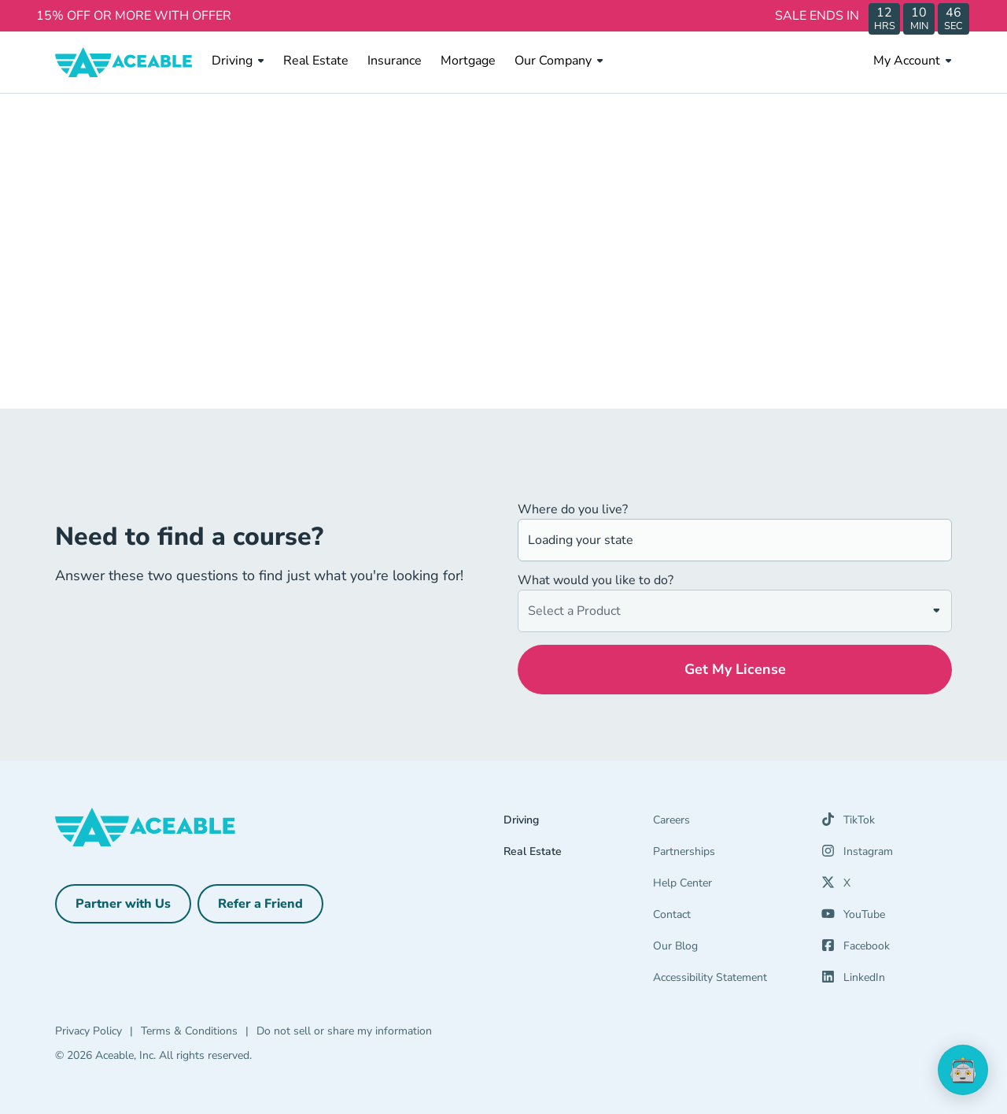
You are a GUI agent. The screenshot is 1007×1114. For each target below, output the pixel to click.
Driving (238, 60)
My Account (912, 60)
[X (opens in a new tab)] (835, 886)
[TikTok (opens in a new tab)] (848, 823)
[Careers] (727, 823)
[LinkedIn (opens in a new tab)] (853, 981)
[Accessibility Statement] (727, 981)
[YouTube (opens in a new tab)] (853, 918)
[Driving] (578, 823)
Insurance (394, 60)
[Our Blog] (727, 949)
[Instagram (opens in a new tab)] (857, 855)
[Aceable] (124, 62)
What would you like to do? (595, 580)
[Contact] (727, 918)
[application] (963, 1070)
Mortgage (468, 60)
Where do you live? (573, 509)
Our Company (559, 60)
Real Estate (316, 60)
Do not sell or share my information (344, 1030)
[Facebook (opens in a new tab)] (855, 949)
